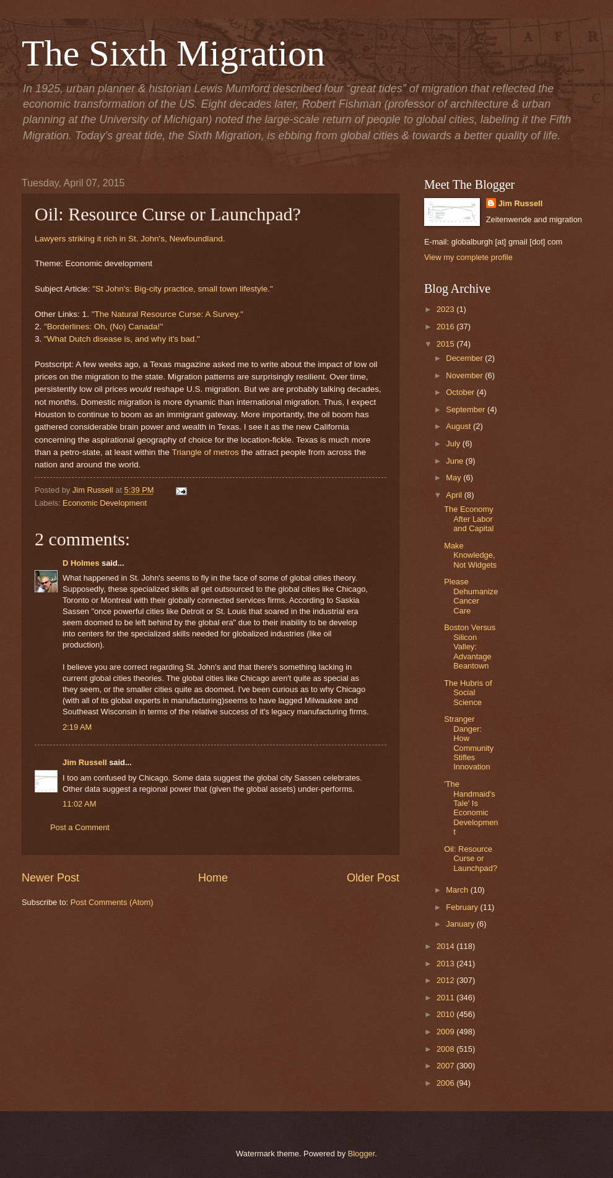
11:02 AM (79, 803)
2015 (446, 344)
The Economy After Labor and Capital (468, 519)
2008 (446, 1049)
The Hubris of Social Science (468, 692)
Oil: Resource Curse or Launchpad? (470, 858)
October (461, 392)
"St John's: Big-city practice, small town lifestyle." (182, 288)
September (466, 409)
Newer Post (50, 878)
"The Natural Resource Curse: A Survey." (167, 314)
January (461, 924)
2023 (446, 309)
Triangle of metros (205, 452)
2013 (446, 963)
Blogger (361, 1153)
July (454, 443)
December (465, 358)
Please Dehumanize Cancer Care (471, 596)
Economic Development (105, 503)
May (454, 477)
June (456, 461)
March (458, 889)
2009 (446, 1031)
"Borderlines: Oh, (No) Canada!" (103, 326)
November (465, 375)
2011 (446, 997)
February (463, 907)
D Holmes (81, 563)
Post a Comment (80, 827)
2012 (446, 980)
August (459, 426)
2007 (446, 1065)
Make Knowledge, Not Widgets (470, 555)
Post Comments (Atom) (112, 902)
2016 (446, 326)
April (455, 495)
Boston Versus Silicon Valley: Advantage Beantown (469, 646)
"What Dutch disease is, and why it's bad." (122, 339)
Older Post (373, 878)
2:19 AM (77, 727)
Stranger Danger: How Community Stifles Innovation (468, 742)
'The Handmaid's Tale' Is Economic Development (471, 807)
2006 (446, 1083)
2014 (446, 946)
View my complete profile (468, 257)
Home (213, 878)
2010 (446, 1014)
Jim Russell (85, 762)
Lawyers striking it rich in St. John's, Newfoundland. (130, 238)
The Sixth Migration (173, 53)
